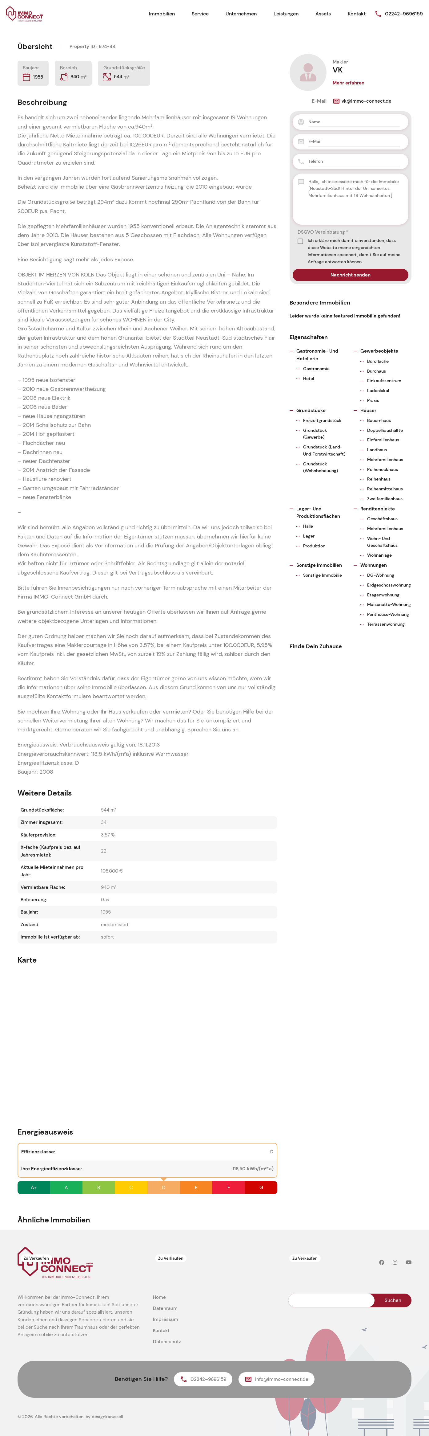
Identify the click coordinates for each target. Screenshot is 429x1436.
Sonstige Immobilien (319, 565)
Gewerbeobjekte (379, 351)
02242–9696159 (404, 13)
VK (338, 70)
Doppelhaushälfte (385, 430)
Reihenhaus (379, 479)
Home (159, 1297)
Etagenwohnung (383, 595)
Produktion (314, 546)
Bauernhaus (379, 420)
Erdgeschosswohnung (389, 585)
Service (200, 13)
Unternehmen (241, 13)
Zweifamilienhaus (385, 498)
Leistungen (286, 13)
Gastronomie (316, 368)
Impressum (165, 1319)
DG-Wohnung (380, 575)
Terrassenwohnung (386, 624)
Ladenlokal (378, 390)
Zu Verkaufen (36, 1259)
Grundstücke (311, 410)
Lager (309, 536)
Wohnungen (373, 565)
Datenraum (165, 1308)
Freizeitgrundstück (322, 420)
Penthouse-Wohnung (388, 614)
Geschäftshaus (382, 519)
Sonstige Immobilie (322, 575)
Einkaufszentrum (384, 380)
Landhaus (377, 449)
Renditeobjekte (377, 509)
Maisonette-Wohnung (389, 604)
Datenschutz (167, 1342)
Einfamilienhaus (383, 440)
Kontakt (357, 13)
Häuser (368, 410)
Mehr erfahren (348, 83)
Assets (323, 13)
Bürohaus (376, 371)
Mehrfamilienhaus (385, 459)
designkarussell (107, 1416)
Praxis (373, 400)
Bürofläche (378, 361)
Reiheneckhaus (382, 469)
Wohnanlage (379, 555)
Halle (308, 526)
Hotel (308, 378)
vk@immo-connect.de (362, 101)
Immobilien (162, 13)
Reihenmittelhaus (385, 489)
